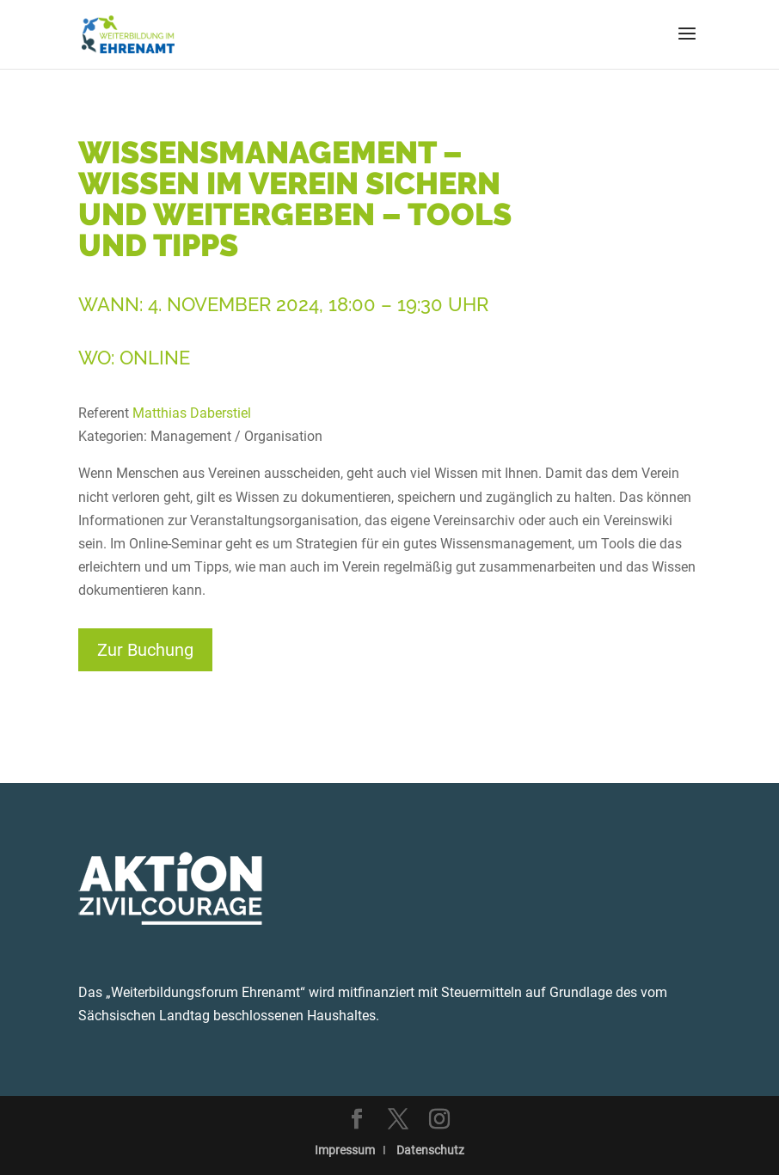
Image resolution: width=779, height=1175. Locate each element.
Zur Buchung (145, 650)
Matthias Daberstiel (191, 413)
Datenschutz (430, 1150)
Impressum (345, 1150)
